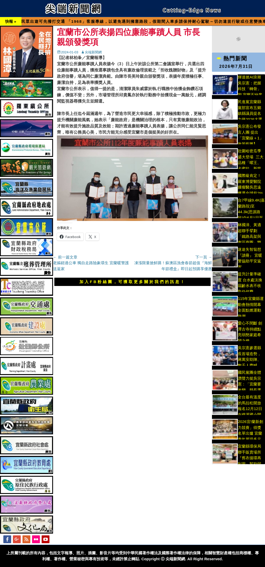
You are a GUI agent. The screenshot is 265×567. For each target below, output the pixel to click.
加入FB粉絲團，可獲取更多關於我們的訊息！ (132, 281)
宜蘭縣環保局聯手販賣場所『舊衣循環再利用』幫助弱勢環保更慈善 (249, 458)
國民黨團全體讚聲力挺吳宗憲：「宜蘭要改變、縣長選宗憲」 (249, 384)
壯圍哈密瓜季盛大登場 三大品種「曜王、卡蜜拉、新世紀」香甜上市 (250, 162)
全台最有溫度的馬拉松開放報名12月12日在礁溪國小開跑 (250, 408)
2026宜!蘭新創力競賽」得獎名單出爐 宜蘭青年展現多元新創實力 (250, 433)
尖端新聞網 (93, 52)
